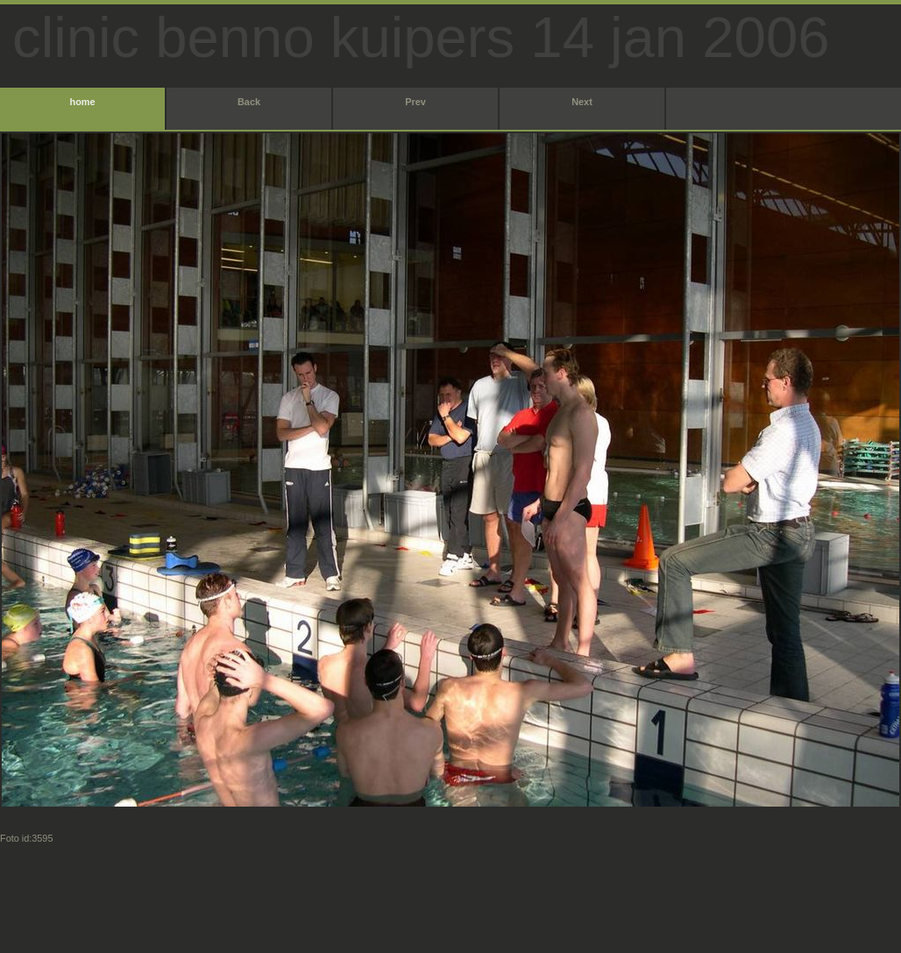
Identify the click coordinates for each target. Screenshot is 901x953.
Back (249, 101)
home (82, 101)
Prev (415, 101)
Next (581, 101)
